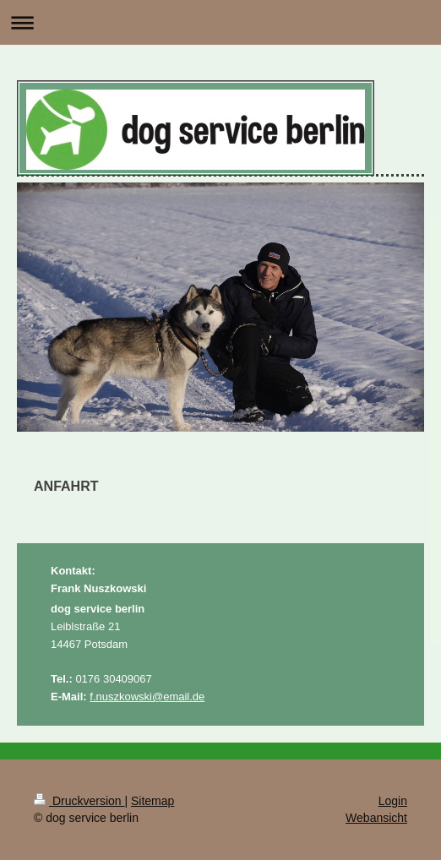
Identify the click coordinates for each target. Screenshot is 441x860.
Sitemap (152, 801)
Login (392, 801)
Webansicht (376, 818)
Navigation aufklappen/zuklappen (220, 22)
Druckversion (79, 801)
